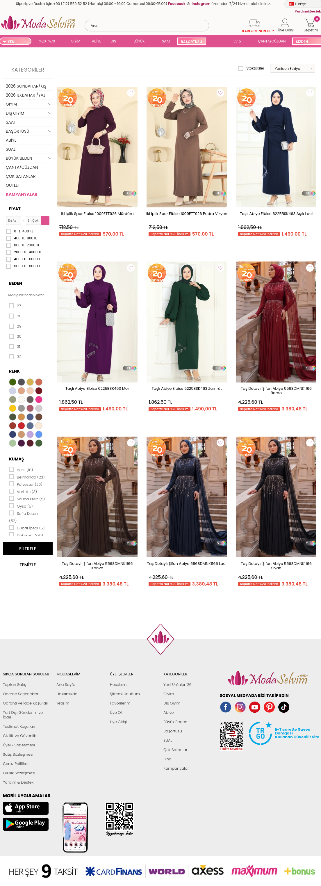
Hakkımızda (67, 694)
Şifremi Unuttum (125, 694)
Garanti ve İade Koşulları (25, 703)
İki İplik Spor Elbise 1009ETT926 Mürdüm (97, 213)
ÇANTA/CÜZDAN (272, 41)
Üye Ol (116, 712)
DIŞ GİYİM (115, 42)
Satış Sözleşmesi (18, 754)
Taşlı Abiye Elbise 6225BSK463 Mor (97, 388)
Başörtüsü (172, 731)
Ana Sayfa (65, 684)
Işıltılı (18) (21, 469)
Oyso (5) (21, 506)
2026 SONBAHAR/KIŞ (26, 86)
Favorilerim (120, 703)
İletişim (62, 703)
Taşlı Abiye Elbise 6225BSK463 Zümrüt (187, 388)
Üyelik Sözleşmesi (19, 745)
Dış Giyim (172, 703)
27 (15, 306)
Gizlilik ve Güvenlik (19, 736)
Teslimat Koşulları (19, 726)
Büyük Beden (175, 722)
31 (14, 347)
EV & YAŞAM (239, 42)
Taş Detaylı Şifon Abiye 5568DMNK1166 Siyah (276, 566)
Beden (15, 283)
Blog (167, 759)
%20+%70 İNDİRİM (47, 42)
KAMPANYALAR (21, 194)
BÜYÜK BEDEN (139, 42)
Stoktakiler (251, 68)
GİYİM (76, 41)
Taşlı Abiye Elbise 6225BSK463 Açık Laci (276, 213)
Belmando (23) (27, 477)
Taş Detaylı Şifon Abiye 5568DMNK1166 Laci (187, 563)
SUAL (220, 42)
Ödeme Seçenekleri (21, 694)
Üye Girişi (118, 722)
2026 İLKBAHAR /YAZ (26, 95)
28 (15, 316)
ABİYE (96, 41)
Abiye (168, 712)
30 (15, 336)
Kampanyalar (176, 768)
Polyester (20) (25, 484)
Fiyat (15, 209)
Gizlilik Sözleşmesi (19, 773)
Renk (14, 371)
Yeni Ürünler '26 (177, 684)
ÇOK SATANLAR (20, 176)
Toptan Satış (14, 684)
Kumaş (16, 459)
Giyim (168, 694)
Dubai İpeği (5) (27, 527)
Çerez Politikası (16, 763)
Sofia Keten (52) (23, 517)
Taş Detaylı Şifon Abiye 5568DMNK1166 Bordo (276, 391)
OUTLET (13, 185)
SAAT (166, 41)
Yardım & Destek (18, 782)
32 (15, 357)
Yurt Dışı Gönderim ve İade (23, 715)
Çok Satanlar (175, 749)
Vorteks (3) (23, 491)
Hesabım (118, 684)
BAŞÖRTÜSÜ (191, 41)
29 (15, 326)
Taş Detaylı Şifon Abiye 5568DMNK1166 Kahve (97, 566)
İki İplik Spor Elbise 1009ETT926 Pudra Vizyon (186, 213)
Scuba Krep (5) (27, 498)
